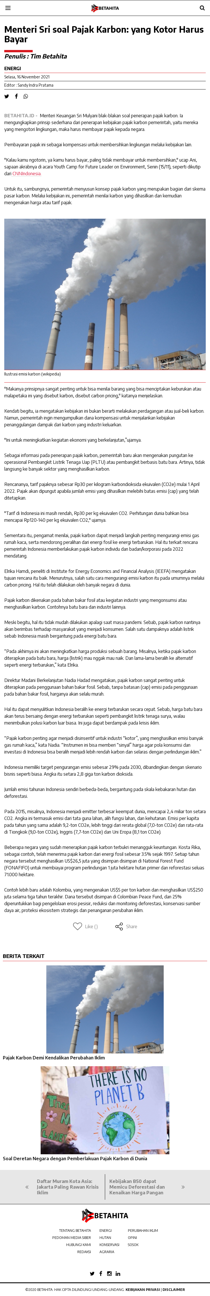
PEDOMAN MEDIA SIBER (71, 1238)
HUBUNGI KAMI (78, 1245)
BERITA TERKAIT (24, 956)
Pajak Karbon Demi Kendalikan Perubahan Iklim (54, 1058)
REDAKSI (84, 1252)
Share (126, 926)
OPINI (132, 1238)
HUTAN (105, 1238)
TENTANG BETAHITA (75, 1230)
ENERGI (105, 1230)
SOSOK (133, 1245)
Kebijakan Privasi (143, 1289)
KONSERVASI (109, 1245)
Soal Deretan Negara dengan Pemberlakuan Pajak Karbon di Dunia (75, 1158)
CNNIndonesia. (26, 173)
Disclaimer (174, 1289)
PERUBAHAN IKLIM (143, 1230)
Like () (85, 926)
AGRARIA (106, 1252)
